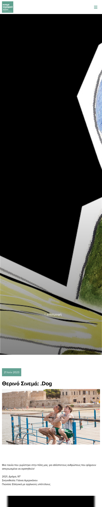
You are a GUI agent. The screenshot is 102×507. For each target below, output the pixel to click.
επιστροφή (53, 314)
